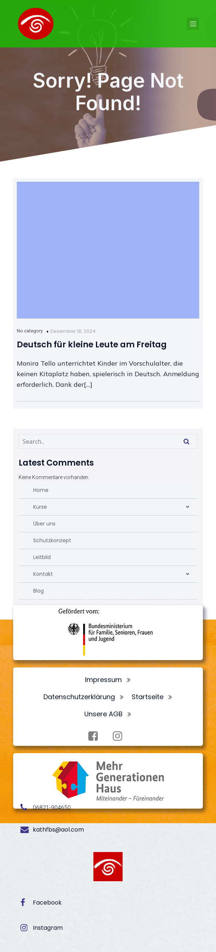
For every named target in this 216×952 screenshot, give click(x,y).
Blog (38, 590)
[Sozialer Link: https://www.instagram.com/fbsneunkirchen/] (120, 736)
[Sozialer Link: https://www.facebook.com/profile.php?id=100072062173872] (96, 736)
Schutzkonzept (52, 540)
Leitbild (42, 557)
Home (41, 490)
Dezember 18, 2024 (73, 331)
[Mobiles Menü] (193, 24)
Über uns (44, 523)
